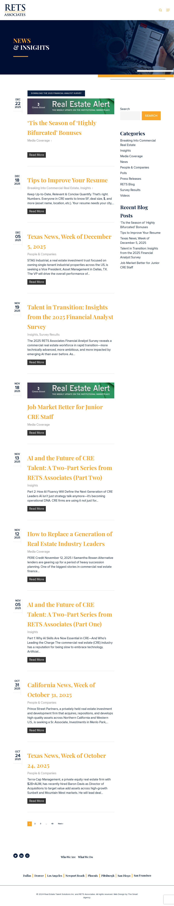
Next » (60, 824)
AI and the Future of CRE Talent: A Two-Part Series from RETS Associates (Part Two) (69, 467)
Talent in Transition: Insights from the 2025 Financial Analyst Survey (70, 316)
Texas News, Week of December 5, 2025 (134, 240)
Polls (123, 173)
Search (125, 109)
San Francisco (142, 875)
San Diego (124, 875)
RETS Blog (127, 184)
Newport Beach (74, 875)
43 (52, 824)
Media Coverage (38, 140)
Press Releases (130, 178)
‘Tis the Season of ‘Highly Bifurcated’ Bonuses (137, 225)
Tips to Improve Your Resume (67, 180)
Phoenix (93, 875)
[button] (168, 10)
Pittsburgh (107, 875)
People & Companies (41, 254)
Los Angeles (54, 875)
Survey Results (49, 334)
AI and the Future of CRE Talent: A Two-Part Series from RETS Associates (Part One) (69, 614)
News (124, 161)
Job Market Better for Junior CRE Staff (140, 265)
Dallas (27, 875)
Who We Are (68, 857)
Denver (39, 875)
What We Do (85, 857)
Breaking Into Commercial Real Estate (53, 188)
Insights (85, 188)
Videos (125, 195)
